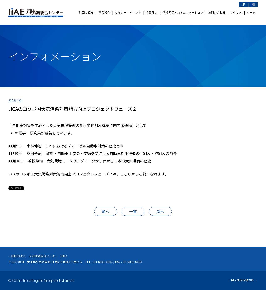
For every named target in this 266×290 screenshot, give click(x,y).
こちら (125, 174)
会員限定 (152, 12)
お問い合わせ (216, 12)
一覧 (133, 211)
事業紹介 (104, 12)
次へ (160, 211)
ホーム (251, 12)
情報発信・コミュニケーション (183, 12)
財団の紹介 (86, 12)
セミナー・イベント (128, 12)
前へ (105, 211)
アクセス (236, 12)
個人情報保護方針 (242, 280)
